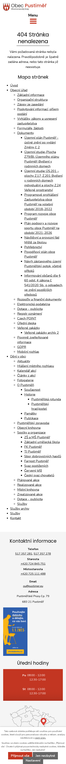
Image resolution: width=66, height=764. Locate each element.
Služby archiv (19, 509)
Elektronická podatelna (33, 304)
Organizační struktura (32, 100)
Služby (22, 504)
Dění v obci (18, 356)
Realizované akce (29, 485)
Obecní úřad (18, 90)
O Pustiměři (25, 385)
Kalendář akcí (26, 371)
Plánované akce (28, 480)
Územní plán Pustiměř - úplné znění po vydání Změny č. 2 (41, 142)
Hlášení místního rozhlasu (35, 366)
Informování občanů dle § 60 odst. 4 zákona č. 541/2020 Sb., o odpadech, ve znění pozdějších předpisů (43, 285)
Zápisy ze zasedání (30, 104)
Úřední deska (26, 323)
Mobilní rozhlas (28, 352)
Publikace (31, 418)
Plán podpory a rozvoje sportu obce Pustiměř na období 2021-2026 (41, 228)
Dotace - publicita (30, 309)
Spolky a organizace (31, 432)
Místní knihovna (28, 489)
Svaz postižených (36, 466)
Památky (30, 413)
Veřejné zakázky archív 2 (41, 333)
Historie (29, 394)
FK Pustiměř (33, 447)
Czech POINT (26, 318)
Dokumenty (25, 133)
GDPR (21, 347)
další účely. (40, 738)
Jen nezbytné (45, 756)
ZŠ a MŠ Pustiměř (37, 437)
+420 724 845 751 (33, 564)
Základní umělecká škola (42, 442)
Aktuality (23, 361)
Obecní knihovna (28, 428)
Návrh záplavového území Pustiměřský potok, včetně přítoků (42, 266)
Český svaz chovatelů (39, 475)
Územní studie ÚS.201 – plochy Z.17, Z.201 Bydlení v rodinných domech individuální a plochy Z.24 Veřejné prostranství (43, 180)
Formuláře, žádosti (30, 128)
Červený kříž (33, 470)
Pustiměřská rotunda (46, 399)
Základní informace (30, 95)
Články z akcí (26, 375)
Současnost (32, 390)
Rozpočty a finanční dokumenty (39, 299)
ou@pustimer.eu (33, 586)
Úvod (14, 85)
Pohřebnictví (33, 247)
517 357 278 (42, 554)
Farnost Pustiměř (36, 461)
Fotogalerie (25, 380)
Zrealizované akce (30, 494)
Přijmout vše (20, 756)
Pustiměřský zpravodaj (33, 423)
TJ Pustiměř (32, 451)
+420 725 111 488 (33, 574)
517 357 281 (23, 554)
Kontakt (15, 518)
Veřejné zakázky (28, 328)
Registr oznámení (29, 314)
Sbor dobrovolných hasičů (42, 456)
